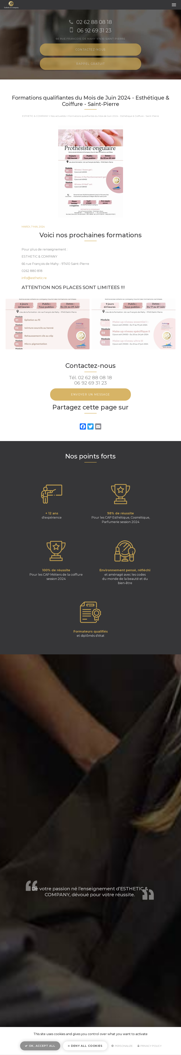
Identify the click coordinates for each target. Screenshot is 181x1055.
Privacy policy (150, 1046)
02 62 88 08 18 (95, 377)
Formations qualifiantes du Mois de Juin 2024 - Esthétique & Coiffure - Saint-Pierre (113, 116)
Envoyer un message (90, 394)
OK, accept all (40, 1046)
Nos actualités (58, 116)
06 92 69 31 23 (90, 383)
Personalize (122, 1046)
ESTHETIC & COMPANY (35, 116)
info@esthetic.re (34, 278)
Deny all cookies (85, 1046)
